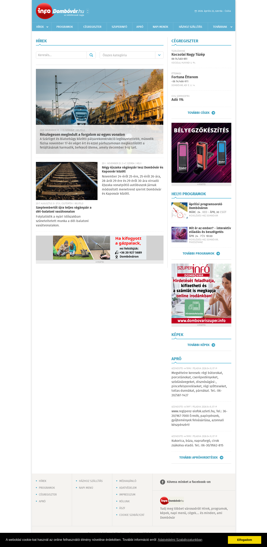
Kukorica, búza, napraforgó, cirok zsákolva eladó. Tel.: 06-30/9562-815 (197, 443)
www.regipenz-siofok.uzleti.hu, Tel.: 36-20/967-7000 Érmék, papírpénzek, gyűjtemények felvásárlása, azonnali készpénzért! (199, 418)
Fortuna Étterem (184, 77)
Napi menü (86, 488)
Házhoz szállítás (190, 27)
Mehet (91, 55)
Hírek (40, 27)
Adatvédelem (128, 488)
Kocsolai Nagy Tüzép (188, 54)
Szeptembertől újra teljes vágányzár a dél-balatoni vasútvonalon (64, 209)
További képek (198, 345)
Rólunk (124, 501)
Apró (139, 27)
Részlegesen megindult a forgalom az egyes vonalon (82, 135)
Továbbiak (220, 27)
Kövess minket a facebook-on (189, 482)
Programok (64, 27)
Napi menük (160, 27)
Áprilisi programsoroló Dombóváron (205, 206)
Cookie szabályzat (131, 515)
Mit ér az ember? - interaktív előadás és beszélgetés (210, 230)
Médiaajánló (127, 481)
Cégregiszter (92, 27)
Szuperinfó (119, 27)
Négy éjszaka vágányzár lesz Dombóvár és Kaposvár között (132, 169)
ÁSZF (122, 508)
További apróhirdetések (198, 457)
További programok (198, 253)
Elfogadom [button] (244, 539)
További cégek (199, 113)
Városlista (87, 11)
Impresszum (127, 494)
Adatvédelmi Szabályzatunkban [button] (180, 539)
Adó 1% (177, 100)
